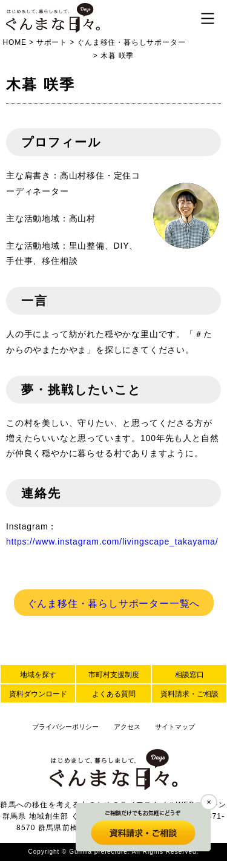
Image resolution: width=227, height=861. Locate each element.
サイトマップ (175, 726)
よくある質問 (114, 694)
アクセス (127, 726)
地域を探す (38, 674)
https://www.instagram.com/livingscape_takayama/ (112, 541)
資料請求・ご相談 (189, 694)
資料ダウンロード (38, 694)
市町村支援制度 (113, 674)
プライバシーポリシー (65, 726)
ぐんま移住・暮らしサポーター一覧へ (113, 603)
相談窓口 (189, 674)
